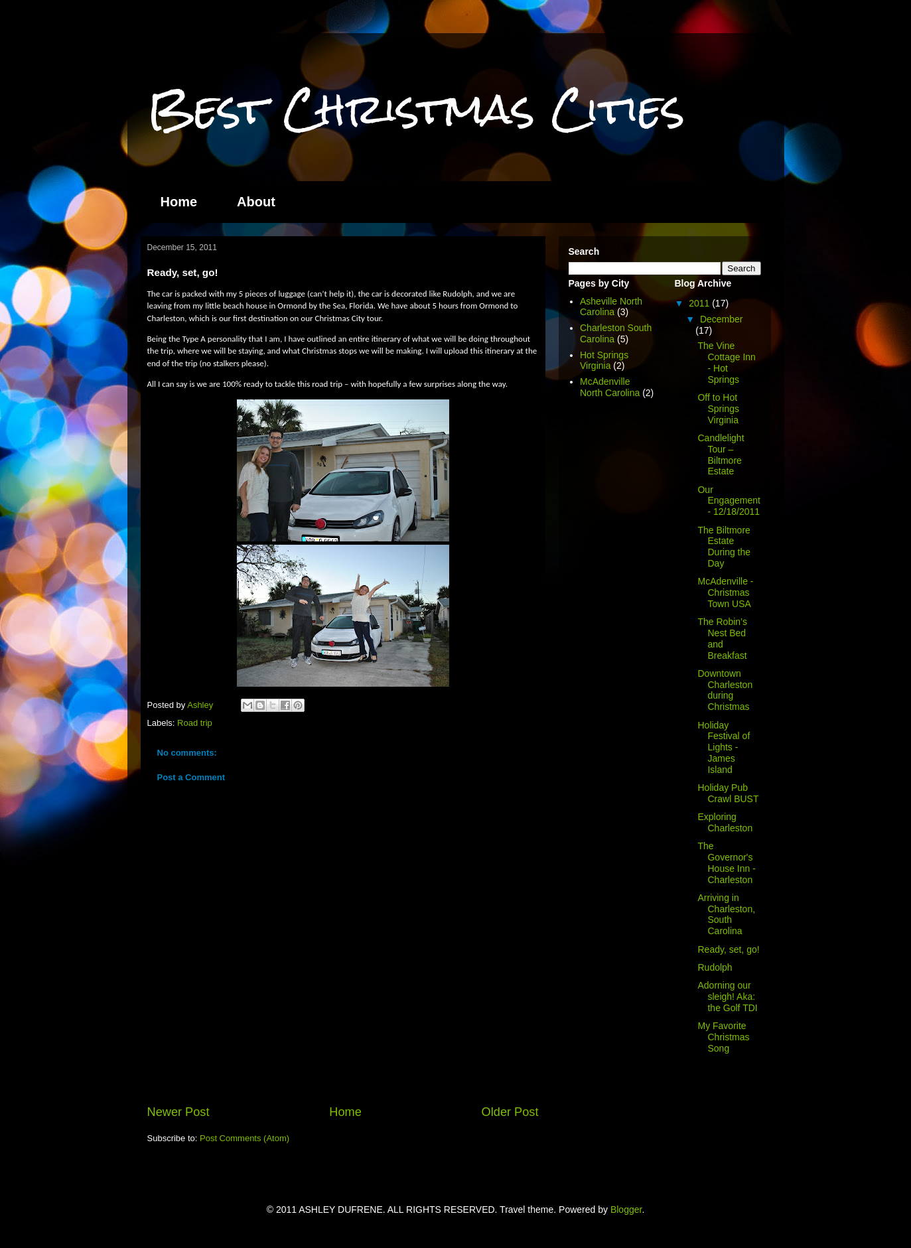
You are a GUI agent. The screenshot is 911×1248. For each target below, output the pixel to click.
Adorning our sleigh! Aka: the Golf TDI (727, 996)
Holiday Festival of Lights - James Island (723, 747)
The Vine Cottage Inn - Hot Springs (726, 362)
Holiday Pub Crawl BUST (727, 793)
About (256, 201)
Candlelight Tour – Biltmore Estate (720, 454)
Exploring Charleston (724, 822)
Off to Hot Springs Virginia (717, 408)
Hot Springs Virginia (604, 361)
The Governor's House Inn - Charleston (726, 862)
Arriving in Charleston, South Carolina (726, 914)
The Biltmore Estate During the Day (723, 547)
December (721, 319)
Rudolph (714, 967)
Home (179, 201)
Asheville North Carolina (611, 307)
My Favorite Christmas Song (723, 1037)
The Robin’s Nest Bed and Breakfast (721, 638)
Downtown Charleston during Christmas (724, 690)
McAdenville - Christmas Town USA (725, 592)
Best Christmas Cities (416, 108)
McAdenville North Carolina (610, 387)
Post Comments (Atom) (244, 1138)
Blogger (626, 1209)
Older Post (510, 1112)
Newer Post (178, 1112)
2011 (700, 303)
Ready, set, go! (728, 949)
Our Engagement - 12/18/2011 (728, 501)
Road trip (194, 723)
